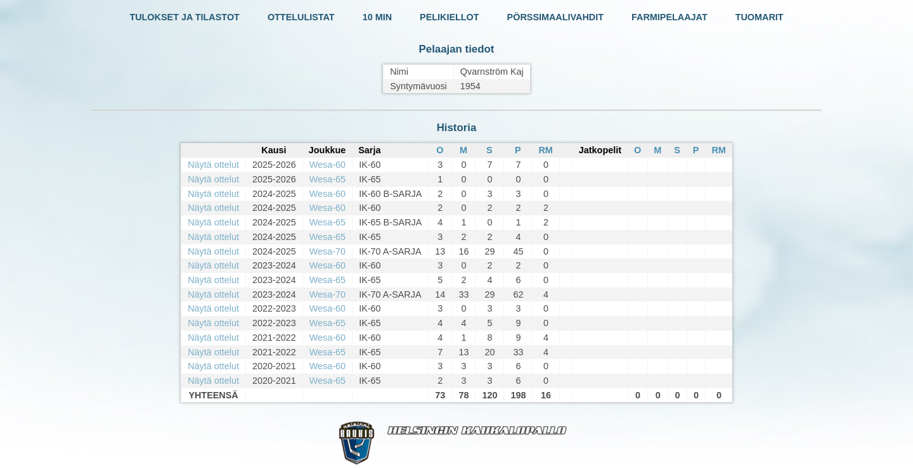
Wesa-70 (327, 251)
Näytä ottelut (213, 165)
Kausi (273, 150)
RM (545, 150)
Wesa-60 (327, 165)
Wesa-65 (327, 179)
